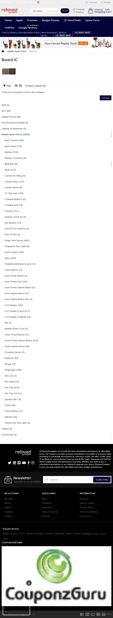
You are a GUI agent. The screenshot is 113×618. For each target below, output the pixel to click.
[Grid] (16, 86)
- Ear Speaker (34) (11, 222)
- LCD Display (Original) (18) (16, 316)
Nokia (77, 533)
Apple (5, 533)
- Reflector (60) (10, 358)
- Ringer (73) (9, 364)
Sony (95, 533)
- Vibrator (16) (9, 416)
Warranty (46, 507)
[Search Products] (52, 11)
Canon (14, 533)
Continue (105, 97)
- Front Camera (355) (13, 252)
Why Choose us (50, 511)
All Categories (39, 11)
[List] (20, 86)
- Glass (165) (9, 258)
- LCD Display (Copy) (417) (16, 311)
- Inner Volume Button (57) (15, 293)
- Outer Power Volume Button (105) (20, 340)
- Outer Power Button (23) (15, 334)
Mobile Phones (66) (11, 116)
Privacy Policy (86, 507)
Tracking (8, 511)
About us (84, 498)
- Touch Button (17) (12, 411)
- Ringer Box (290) (12, 369)
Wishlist (8, 516)
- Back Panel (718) (12, 146)
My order (8, 498)
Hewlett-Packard (34, 533)
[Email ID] (71, 480)
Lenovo (49, 533)
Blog (44, 498)
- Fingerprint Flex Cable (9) (15, 246)
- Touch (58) (8, 405)
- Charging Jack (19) (12, 205)
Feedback (47, 503)
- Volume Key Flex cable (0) (16, 422)
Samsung (86, 533)
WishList (106, 2)
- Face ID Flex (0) (11, 234)
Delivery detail (87, 503)
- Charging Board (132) (14, 199)
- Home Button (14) (12, 269)
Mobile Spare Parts (16, 51)
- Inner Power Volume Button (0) (18, 287)
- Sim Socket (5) (10, 381)
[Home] (3, 51)
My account (11, 493)
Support (8, 507)
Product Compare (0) (35, 85)
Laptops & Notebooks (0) (14, 128)
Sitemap (46, 516)
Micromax (59, 533)
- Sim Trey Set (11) (12, 393)
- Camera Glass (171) (13, 181)
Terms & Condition (89, 511)
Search (65, 11)
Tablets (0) (7, 428)
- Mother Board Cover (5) (15, 328)
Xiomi (5, 538)
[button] (99, 10)
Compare (91, 2)
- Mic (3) (6, 322)
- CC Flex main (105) (13, 193)
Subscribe (102, 479)
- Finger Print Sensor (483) (15, 240)
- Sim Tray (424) (10, 387)
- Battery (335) (10, 152)
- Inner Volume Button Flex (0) (17, 299)
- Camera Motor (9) (12, 187)
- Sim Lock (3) (9, 375)
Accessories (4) (9, 434)
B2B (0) (5, 105)
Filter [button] (7, 85)
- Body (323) (9, 169)
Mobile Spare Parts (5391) (16, 134)
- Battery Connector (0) (14, 158)
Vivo (102, 533)
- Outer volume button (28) (15, 346)
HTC (21, 533)
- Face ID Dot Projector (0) (15, 228)
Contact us (85, 516)
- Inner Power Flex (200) (14, 281)
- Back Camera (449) (13, 140)
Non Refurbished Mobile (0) (15, 122)
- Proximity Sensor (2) (13, 352)
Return (7, 503)
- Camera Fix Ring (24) (13, 175)
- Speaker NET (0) (11, 399)
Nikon (69, 533)
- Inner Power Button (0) (14, 275)
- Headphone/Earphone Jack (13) (19, 263)
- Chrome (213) (10, 211)
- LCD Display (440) (12, 305)
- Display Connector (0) (14, 216)
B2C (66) (6, 110)
